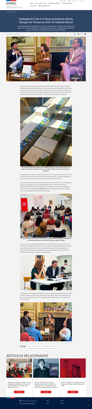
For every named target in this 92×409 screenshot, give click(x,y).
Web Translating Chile (44, 5)
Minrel (61, 0)
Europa (29, 346)
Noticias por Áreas (67, 3)
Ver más (19, 392)
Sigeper (64, 0)
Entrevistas (33, 5)
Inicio (31, 3)
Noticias (10, 11)
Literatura (14, 11)
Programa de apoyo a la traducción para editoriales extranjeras (41, 348)
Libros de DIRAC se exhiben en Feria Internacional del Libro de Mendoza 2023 (73, 384)
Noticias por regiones (54, 3)
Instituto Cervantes (37, 346)
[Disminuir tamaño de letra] (80, 0)
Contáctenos (74, 0)
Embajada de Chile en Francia (50, 346)
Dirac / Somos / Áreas (40, 3)
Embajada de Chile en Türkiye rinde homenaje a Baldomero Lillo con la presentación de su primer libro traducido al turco (19, 385)
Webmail (69, 0)
